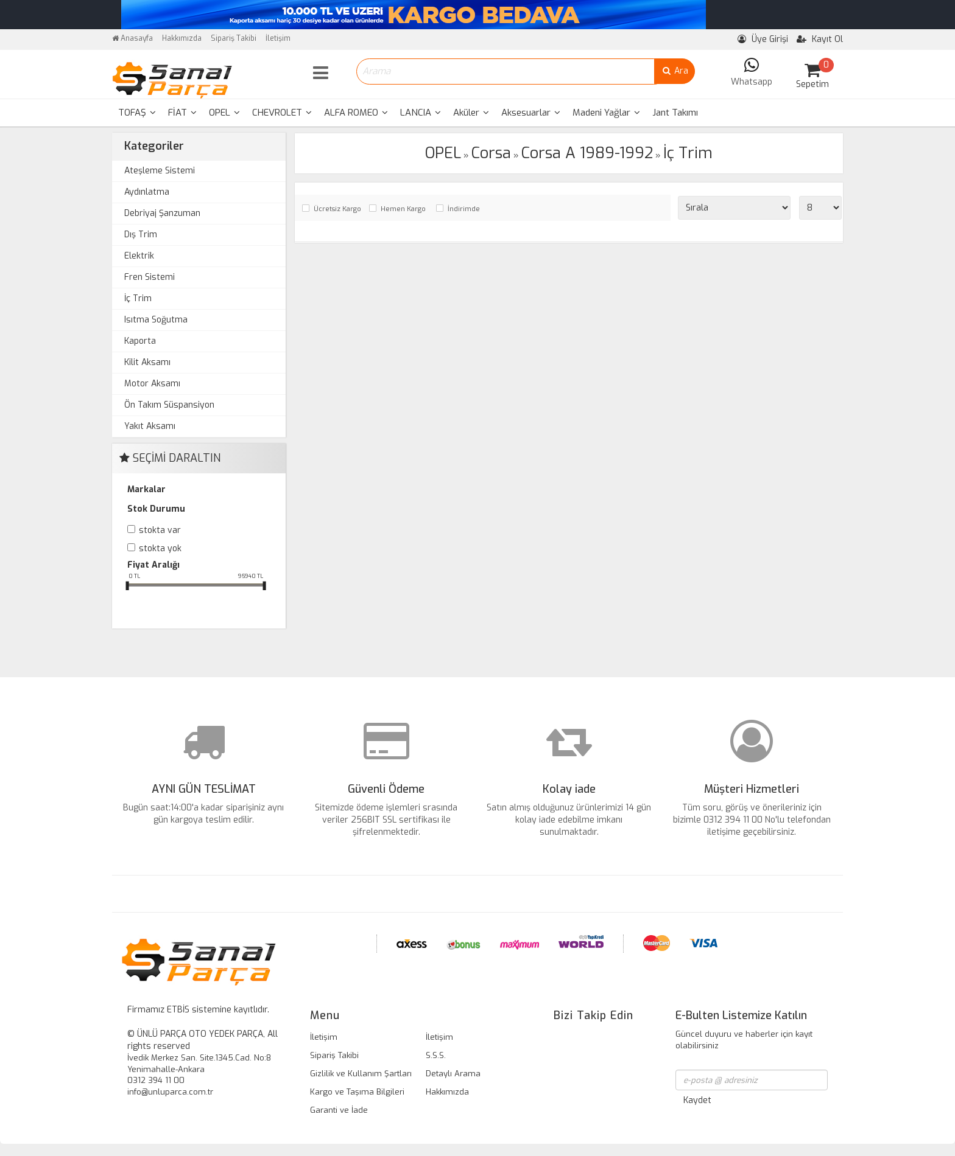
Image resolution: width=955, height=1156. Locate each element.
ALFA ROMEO (356, 112)
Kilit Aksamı (147, 362)
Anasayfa (132, 38)
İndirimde (464, 209)
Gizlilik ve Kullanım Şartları (361, 1073)
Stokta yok (160, 548)
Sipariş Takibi (233, 38)
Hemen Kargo (403, 209)
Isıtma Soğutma (156, 320)
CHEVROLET (282, 112)
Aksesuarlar (530, 112)
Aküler (471, 112)
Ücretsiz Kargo (337, 209)
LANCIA (420, 112)
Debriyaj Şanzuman (162, 213)
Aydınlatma (146, 192)
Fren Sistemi (149, 277)
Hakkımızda (182, 38)
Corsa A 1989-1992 (587, 153)
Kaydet (697, 1100)
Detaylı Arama (453, 1073)
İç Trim (138, 298)
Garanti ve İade (339, 1110)
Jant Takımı (675, 112)
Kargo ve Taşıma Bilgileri (357, 1092)
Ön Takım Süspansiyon (169, 405)
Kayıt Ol (820, 39)
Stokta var (160, 530)
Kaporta (140, 341)
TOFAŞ (137, 112)
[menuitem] (137, 113)
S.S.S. (436, 1055)
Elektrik (139, 256)
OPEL (224, 112)
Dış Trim (140, 234)
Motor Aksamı (152, 383)
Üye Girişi (763, 39)
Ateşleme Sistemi (159, 170)
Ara (674, 71)
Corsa (491, 153)
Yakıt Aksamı (149, 426)
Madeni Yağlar (606, 112)
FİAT (182, 112)
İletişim (278, 38)
